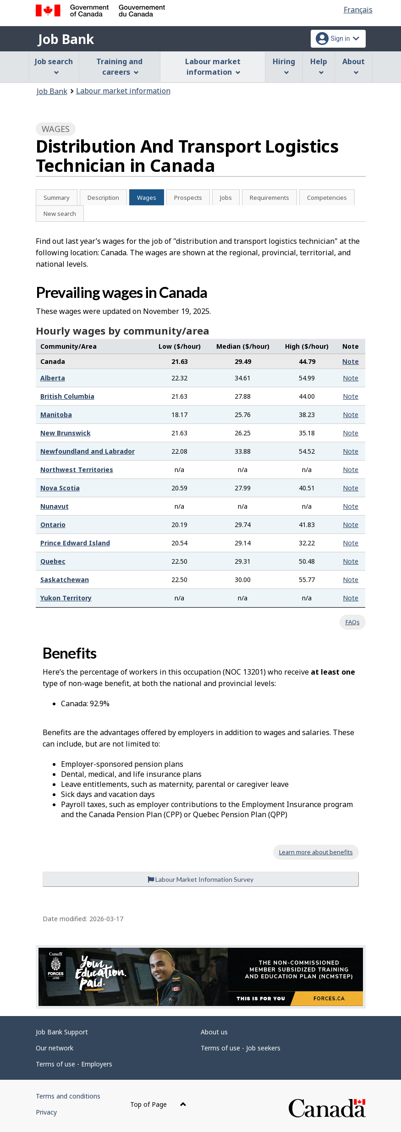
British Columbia (67, 396)
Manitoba (56, 414)
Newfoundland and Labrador (87, 451)
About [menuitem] (353, 65)
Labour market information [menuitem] (213, 66)
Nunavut (54, 506)
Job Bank (66, 39)
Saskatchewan (64, 579)
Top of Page (158, 1104)
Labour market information (123, 91)
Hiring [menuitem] (284, 65)
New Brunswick (65, 433)
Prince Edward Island (75, 543)
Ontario (53, 524)
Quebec (53, 561)
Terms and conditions (68, 1096)
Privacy (46, 1112)
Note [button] (350, 361)
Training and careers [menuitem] (119, 66)
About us (214, 1032)
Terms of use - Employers (74, 1064)
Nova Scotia (60, 488)
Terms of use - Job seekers (240, 1048)
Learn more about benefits (316, 852)
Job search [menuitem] (54, 65)
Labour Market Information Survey (200, 879)
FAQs (353, 622)
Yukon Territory (66, 597)
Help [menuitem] (318, 65)
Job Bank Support (62, 1032)
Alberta (52, 378)
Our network (54, 1048)
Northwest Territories (76, 469)
